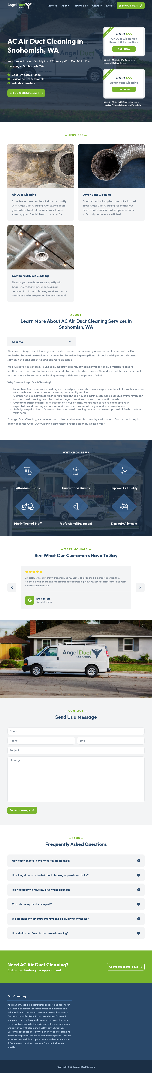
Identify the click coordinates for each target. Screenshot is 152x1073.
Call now (124, 49)
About (65, 5)
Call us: (24, 93)
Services (52, 5)
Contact (97, 5)
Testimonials (80, 5)
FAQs (109, 5)
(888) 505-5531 (128, 5)
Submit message (20, 810)
